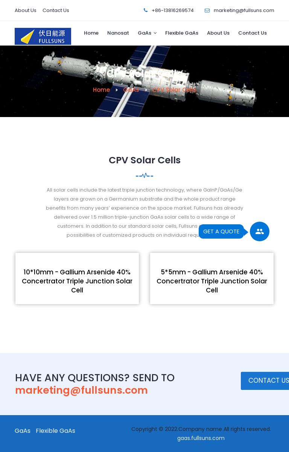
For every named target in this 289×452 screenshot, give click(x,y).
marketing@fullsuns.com (244, 10)
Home (91, 33)
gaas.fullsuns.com (201, 438)
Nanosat (118, 33)
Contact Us (56, 10)
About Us (26, 10)
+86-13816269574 (173, 10)
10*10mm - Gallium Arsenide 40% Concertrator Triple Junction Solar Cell (77, 281)
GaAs (144, 33)
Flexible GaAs (181, 33)
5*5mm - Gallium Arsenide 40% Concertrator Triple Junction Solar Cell (212, 281)
